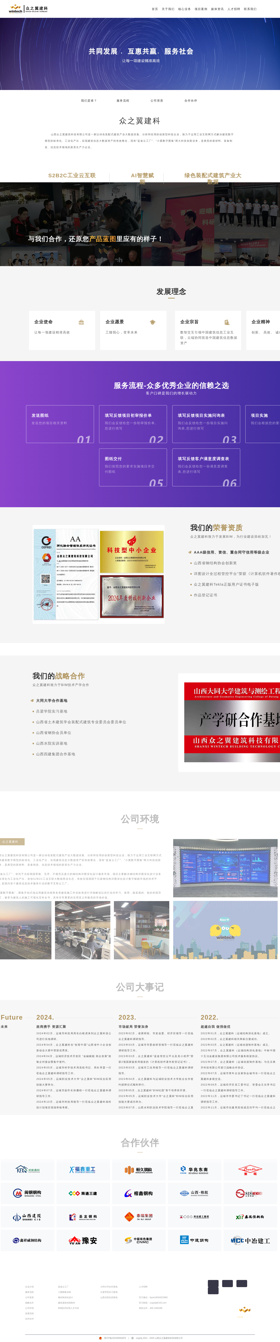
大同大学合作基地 (109, 1287)
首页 (155, 9)
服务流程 (123, 100)
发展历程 (29, 1313)
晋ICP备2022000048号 (115, 1338)
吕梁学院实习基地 (109, 1292)
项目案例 (201, 9)
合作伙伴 (190, 100)
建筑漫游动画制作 (66, 1303)
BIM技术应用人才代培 (68, 1308)
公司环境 (29, 1308)
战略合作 (29, 1303)
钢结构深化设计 (65, 1297)
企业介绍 (29, 1287)
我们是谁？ (89, 100)
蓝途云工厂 (63, 1287)
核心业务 (184, 9)
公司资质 (157, 100)
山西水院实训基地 (109, 1297)
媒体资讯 (217, 9)
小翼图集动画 (64, 1292)
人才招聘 (234, 9)
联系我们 (250, 9)
